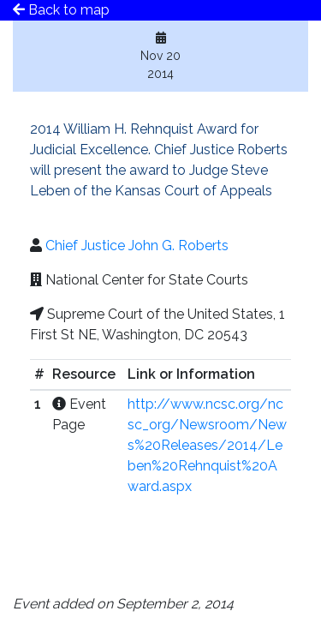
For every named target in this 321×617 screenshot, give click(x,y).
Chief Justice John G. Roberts (137, 245)
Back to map (61, 10)
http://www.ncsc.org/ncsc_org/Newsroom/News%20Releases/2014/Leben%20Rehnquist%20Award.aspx (207, 445)
